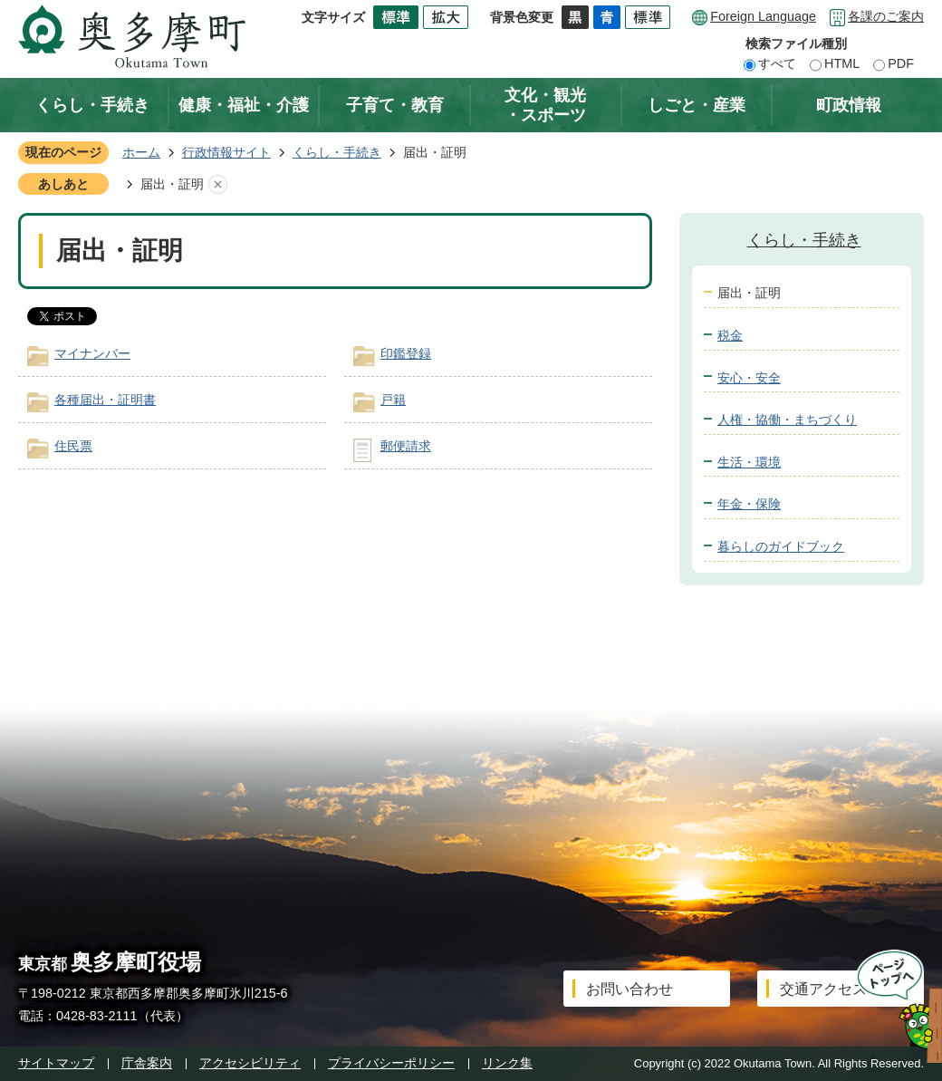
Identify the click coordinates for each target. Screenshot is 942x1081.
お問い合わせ (629, 989)
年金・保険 (749, 504)
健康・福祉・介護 (243, 105)
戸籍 (393, 399)
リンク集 (507, 1063)
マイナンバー (92, 353)
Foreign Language (763, 16)
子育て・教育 (395, 105)
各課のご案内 (886, 16)
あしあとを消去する (217, 185)
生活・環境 (749, 462)
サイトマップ (56, 1063)
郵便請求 (405, 446)
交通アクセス (823, 989)
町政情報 (848, 105)
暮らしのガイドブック (780, 546)
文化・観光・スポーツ (545, 105)
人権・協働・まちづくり (787, 419)
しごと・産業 (696, 105)
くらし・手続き (92, 105)
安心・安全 (749, 378)
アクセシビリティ (250, 1063)
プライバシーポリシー (391, 1063)
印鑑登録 (405, 353)
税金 (730, 335)
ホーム (141, 152)
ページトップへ (893, 1006)
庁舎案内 (146, 1063)
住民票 (73, 446)
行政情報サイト (226, 152)
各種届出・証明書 (105, 399)
